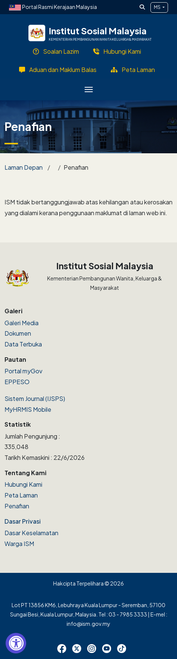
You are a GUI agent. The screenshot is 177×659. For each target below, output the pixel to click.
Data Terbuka (23, 344)
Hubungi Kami (23, 484)
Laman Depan (23, 167)
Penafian (16, 506)
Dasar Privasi (22, 521)
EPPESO (17, 382)
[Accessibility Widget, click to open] (16, 643)
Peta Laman (21, 495)
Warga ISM (19, 543)
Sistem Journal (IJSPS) (34, 398)
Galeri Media (21, 323)
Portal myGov (23, 371)
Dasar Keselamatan (31, 533)
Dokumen (17, 333)
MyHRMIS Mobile (27, 409)
